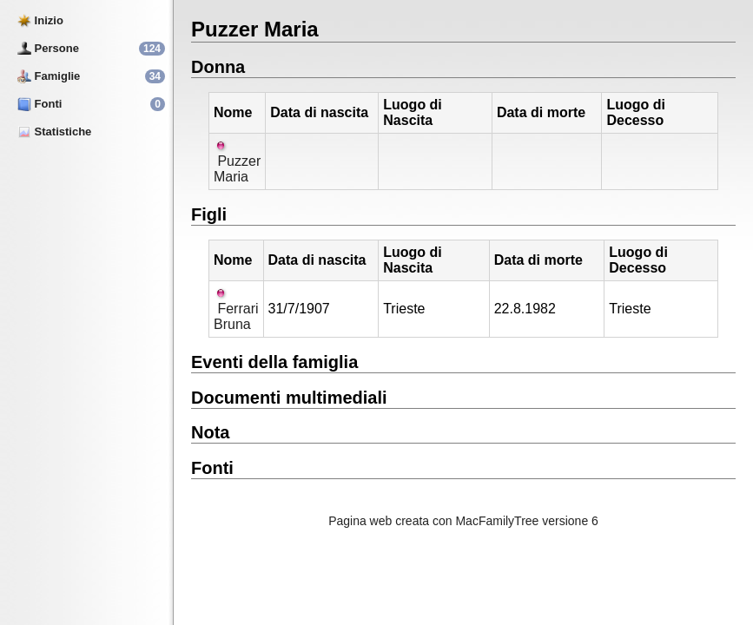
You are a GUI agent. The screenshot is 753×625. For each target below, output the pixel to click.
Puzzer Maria (237, 162)
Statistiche (54, 131)
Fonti (39, 103)
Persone (48, 48)
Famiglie (48, 75)
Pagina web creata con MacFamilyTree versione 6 (463, 521)
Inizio (40, 20)
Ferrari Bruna (236, 309)
